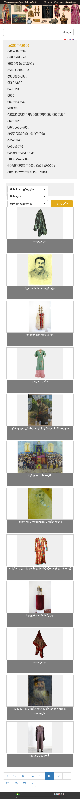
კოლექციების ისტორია (26, 134)
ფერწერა (14, 83)
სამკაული (15, 147)
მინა (10, 96)
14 (32, 776)
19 (7, 783)
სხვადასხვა (16, 102)
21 (24, 783)
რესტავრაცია (18, 70)
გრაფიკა (14, 140)
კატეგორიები (18, 46)
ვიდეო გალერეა (20, 64)
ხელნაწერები (18, 127)
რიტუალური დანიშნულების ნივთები (36, 115)
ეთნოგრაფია (18, 159)
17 (58, 776)
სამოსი (13, 89)
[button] (27, 189)
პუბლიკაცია (17, 51)
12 (14, 776)
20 (16, 783)
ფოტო (12, 108)
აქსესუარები (17, 76)
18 (66, 776)
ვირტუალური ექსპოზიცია (27, 172)
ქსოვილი (14, 121)
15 (40, 776)
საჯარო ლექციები (21, 153)
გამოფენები (17, 57)
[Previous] (6, 776)
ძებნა (67, 32)
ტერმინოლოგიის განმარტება (31, 166)
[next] (32, 783)
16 (49, 776)
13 (23, 776)
